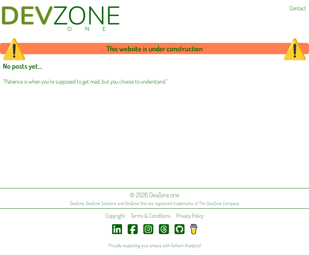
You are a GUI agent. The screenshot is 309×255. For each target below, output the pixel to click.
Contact (297, 8)
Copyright (115, 215)
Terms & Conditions (151, 215)
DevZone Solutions (101, 203)
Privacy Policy (190, 215)
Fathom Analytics (185, 245)
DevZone (77, 203)
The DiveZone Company (219, 203)
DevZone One (136, 203)
